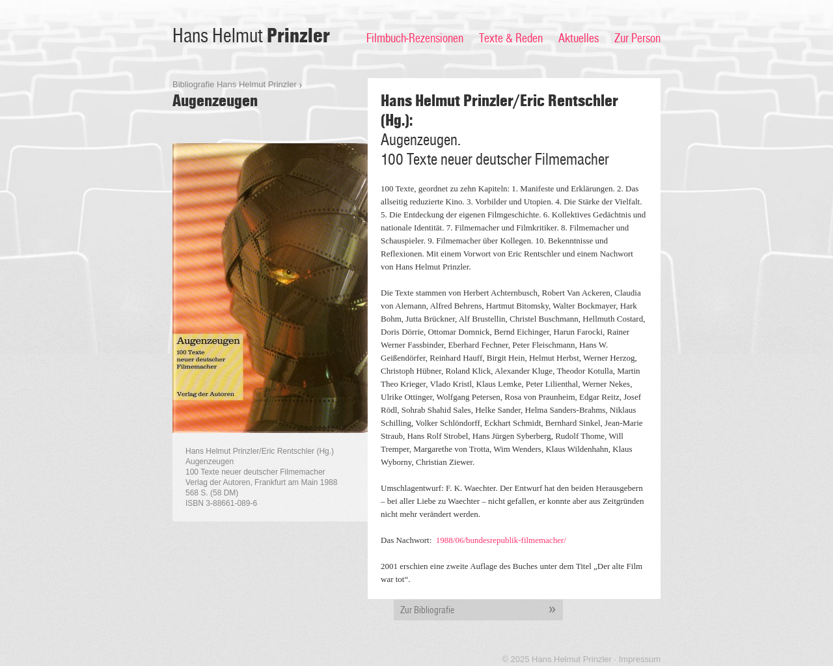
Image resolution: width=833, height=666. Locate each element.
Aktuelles (578, 38)
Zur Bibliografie (481, 610)
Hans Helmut (251, 36)
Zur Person (637, 38)
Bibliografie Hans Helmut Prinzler (234, 84)
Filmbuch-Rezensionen (414, 38)
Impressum (640, 659)
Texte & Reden (511, 38)
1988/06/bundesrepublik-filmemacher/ (501, 540)
